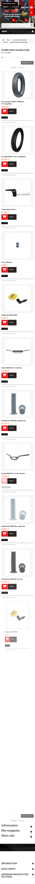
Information (9, 825)
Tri (2, 57)
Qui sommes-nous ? (10, 3)
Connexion (31, 20)
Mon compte (8, 869)
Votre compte (19, 20)
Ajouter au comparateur (10, 122)
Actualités (16, 7)
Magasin (6, 7)
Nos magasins (10, 830)
